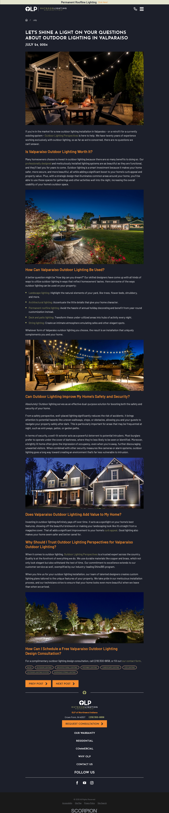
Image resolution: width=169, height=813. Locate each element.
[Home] (46, 9)
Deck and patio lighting (41, 317)
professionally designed (38, 163)
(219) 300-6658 (96, 717)
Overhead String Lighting (65, 672)
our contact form (131, 660)
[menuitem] (67, 803)
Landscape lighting (39, 292)
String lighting (36, 322)
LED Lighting (129, 667)
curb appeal (110, 530)
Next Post (65, 683)
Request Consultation (84, 723)
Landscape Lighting (110, 667)
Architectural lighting (40, 302)
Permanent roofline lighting (44, 307)
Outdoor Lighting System (38, 672)
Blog (29, 667)
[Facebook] (77, 782)
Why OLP (84, 756)
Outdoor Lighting (44, 667)
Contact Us (84, 764)
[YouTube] (84, 782)
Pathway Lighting (90, 667)
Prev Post (38, 683)
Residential (84, 741)
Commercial (84, 749)
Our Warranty (84, 733)
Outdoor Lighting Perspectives (61, 135)
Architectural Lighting (67, 667)
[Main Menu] (142, 9)
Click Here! (103, 2)
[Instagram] (91, 782)
